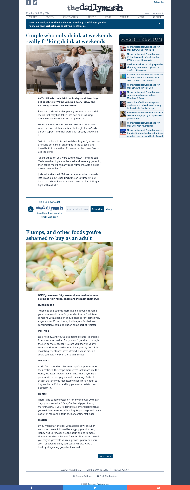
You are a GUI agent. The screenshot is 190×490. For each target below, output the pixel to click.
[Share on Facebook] (31, 487)
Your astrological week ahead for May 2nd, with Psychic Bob (143, 124)
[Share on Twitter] (95, 487)
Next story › (105, 456)
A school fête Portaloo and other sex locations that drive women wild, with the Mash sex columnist (145, 77)
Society (50, 17)
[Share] (158, 487)
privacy (108, 209)
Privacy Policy (121, 469)
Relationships (70, 17)
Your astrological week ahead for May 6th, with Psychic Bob (143, 86)
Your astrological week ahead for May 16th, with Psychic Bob (143, 48)
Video (141, 17)
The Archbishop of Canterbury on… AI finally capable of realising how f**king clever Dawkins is (144, 57)
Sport (108, 17)
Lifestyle (91, 17)
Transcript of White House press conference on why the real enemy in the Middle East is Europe (144, 105)
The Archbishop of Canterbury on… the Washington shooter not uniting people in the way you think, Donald (145, 133)
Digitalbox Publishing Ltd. (98, 484)
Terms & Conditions (97, 469)
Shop (157, 17)
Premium (124, 17)
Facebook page (52, 25)
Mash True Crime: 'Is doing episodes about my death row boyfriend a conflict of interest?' (145, 67)
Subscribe (97, 209)
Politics (32, 17)
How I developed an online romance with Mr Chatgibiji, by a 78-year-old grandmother (145, 115)
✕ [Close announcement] (159, 23)
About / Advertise (71, 469)
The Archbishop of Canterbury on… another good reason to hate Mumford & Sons (144, 95)
